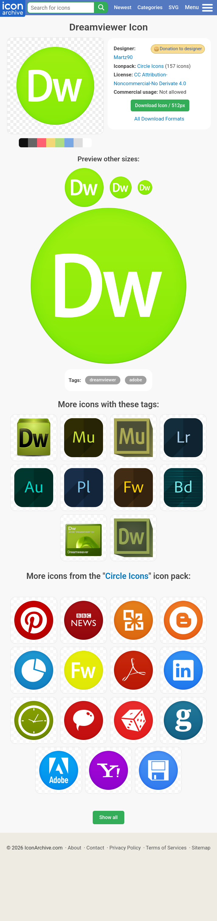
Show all (108, 817)
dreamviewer (103, 380)
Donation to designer (181, 48)
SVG (174, 7)
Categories (150, 7)
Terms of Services (166, 848)
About (74, 848)
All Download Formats (159, 119)
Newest (122, 7)
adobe (135, 380)
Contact (95, 848)
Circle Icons (150, 66)
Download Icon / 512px (160, 105)
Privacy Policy (125, 848)
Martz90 (123, 57)
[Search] (101, 7)
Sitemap (201, 848)
